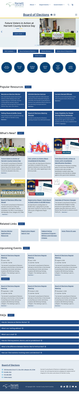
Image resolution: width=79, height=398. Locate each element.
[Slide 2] (38, 45)
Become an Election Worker (9, 95)
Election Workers (47, 51)
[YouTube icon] (73, 391)
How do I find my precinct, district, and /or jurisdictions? (22, 345)
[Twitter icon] (64, 391)
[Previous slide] (1, 32)
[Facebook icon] (51, 15)
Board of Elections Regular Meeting (12, 261)
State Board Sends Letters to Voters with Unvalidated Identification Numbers (66, 162)
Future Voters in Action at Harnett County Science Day (12, 162)
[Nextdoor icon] (76, 391)
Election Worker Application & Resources (7, 235)
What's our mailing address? (12, 333)
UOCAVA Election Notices (38, 94)
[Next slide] (77, 32)
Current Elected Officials (65, 94)
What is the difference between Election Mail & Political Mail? (24, 351)
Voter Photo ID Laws (68, 234)
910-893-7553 (7, 376)
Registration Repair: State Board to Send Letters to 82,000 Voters (39, 204)
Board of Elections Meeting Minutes (39, 116)
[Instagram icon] (54, 15)
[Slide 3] (41, 45)
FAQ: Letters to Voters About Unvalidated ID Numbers (37, 162)
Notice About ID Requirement (65, 51)
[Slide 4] (43, 45)
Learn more (19, 31)
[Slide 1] (36, 45)
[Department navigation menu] (76, 15)
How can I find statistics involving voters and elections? (22, 357)
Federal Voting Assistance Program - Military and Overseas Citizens (49, 238)
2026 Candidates (10, 51)
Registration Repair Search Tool (29, 234)
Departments (45, 5)
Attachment (5, 283)
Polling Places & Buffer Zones (10, 116)
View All (28, 87)
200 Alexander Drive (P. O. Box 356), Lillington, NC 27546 (19, 374)
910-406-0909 (7, 379)
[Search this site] (68, 4)
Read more (32, 106)
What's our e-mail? (9, 339)
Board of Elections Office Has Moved (11, 203)
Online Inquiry (39, 55)
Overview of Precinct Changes (63, 203)
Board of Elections (36, 15)
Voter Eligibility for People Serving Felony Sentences (66, 116)
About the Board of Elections (28, 51)
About (33, 5)
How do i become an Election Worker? (15, 327)
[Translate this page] (72, 4)
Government (59, 5)
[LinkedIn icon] (67, 391)
